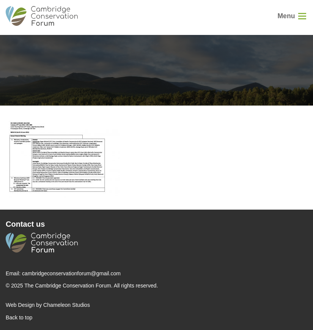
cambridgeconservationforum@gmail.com (71, 273)
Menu (286, 16)
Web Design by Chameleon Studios (48, 305)
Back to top (19, 317)
